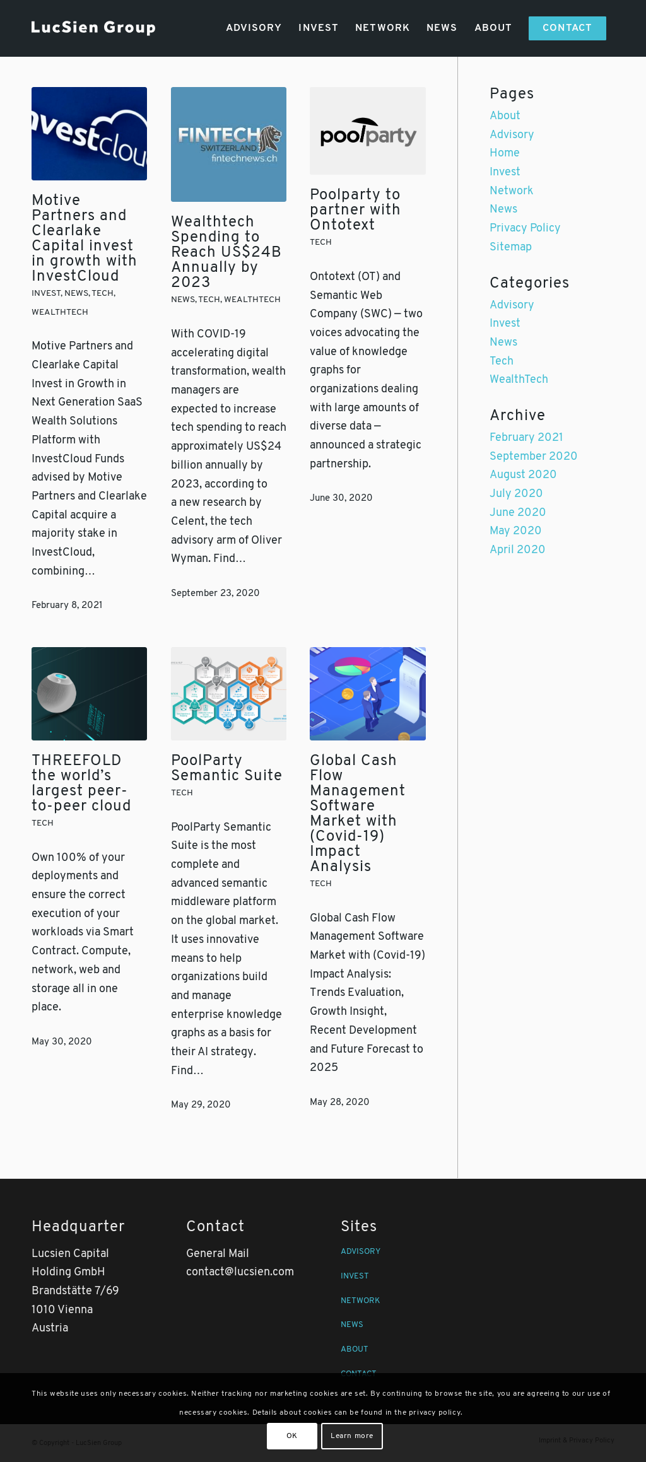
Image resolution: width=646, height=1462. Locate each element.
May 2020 (516, 531)
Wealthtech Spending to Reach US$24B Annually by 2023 (226, 253)
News (76, 293)
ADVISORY (360, 1252)
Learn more (352, 1436)
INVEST (355, 1276)
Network (512, 191)
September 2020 (534, 457)
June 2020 (518, 513)
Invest (46, 293)
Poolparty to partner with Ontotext (355, 210)
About (505, 116)
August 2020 (523, 475)
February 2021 (526, 438)
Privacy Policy (525, 229)
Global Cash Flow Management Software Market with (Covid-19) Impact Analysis (358, 814)
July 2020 (516, 494)
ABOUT (354, 1349)
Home (505, 154)
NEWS (352, 1325)
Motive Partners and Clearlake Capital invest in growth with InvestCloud (85, 239)
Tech (102, 293)
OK (292, 1436)
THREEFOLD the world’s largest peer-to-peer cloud (81, 784)
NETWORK (360, 1301)
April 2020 (518, 550)
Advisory (512, 135)
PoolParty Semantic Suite (227, 769)
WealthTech (60, 312)
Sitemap (511, 248)
